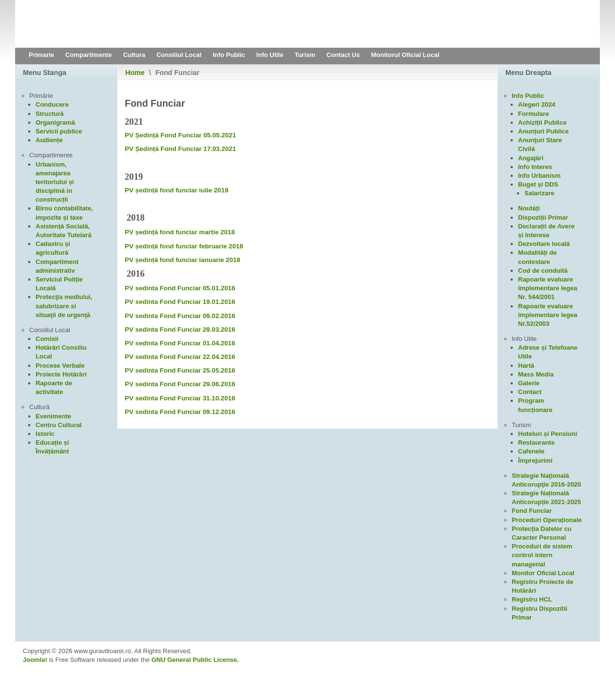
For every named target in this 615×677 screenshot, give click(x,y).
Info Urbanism (539, 175)
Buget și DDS (538, 184)
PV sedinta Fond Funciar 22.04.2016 (180, 356)
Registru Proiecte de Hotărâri (542, 586)
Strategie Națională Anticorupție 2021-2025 (546, 497)
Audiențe (49, 140)
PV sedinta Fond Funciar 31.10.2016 (180, 398)
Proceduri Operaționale (547, 520)
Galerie (528, 383)
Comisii (47, 338)
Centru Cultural (59, 425)
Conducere (52, 104)
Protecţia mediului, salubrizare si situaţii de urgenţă (64, 305)
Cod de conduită (543, 270)
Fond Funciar (532, 510)
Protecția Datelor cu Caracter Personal (542, 533)
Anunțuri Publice (543, 131)
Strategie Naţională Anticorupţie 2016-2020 (546, 480)
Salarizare (539, 193)
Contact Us (343, 54)
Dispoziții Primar (543, 217)
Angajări (530, 158)
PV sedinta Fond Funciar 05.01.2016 (180, 288)
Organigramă (55, 122)
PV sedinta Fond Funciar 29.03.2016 (180, 329)
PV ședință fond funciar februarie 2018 (184, 246)
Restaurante (536, 442)
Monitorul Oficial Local (405, 54)
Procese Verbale (60, 365)
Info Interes (535, 166)
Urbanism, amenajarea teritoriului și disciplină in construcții (55, 182)
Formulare (533, 113)
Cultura (134, 54)
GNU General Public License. (195, 659)
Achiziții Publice (542, 122)
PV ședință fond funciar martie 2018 (180, 232)
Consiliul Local (178, 54)
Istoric (45, 433)
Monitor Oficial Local (543, 573)
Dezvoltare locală (544, 243)
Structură (50, 113)
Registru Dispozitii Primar (539, 613)
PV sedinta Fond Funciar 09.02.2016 (180, 316)
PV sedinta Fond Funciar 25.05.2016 (180, 370)
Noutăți (529, 208)
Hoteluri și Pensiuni (547, 433)
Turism (304, 54)
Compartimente (88, 54)
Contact (529, 391)
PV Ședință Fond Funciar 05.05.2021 (180, 135)
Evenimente (53, 416)
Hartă (526, 365)
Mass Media (536, 374)
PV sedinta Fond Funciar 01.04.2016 (180, 343)
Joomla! (35, 659)
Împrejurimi (535, 460)
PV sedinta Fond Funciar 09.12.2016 (180, 411)
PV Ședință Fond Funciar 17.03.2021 (180, 148)
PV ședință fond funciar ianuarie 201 (181, 259)
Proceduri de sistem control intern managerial (542, 555)
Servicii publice (59, 131)
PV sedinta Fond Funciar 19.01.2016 (180, 301)
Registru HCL (532, 599)
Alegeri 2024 (537, 104)
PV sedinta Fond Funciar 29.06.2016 (180, 384)
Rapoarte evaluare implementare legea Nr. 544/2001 (547, 288)
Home (135, 72)
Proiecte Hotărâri (61, 374)
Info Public (228, 54)
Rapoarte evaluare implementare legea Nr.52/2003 (547, 314)
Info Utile (270, 54)
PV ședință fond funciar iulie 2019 (177, 190)
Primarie (41, 54)
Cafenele (531, 451)
